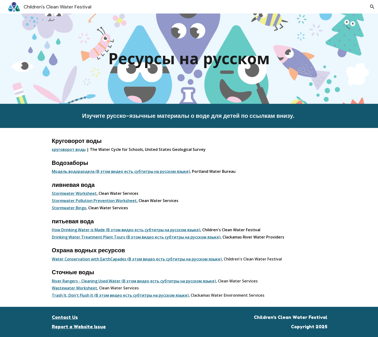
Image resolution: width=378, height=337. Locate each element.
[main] (189, 58)
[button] (372, 7)
